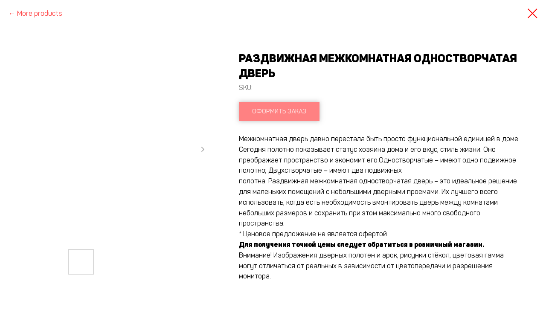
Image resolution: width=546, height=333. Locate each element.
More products (39, 13)
